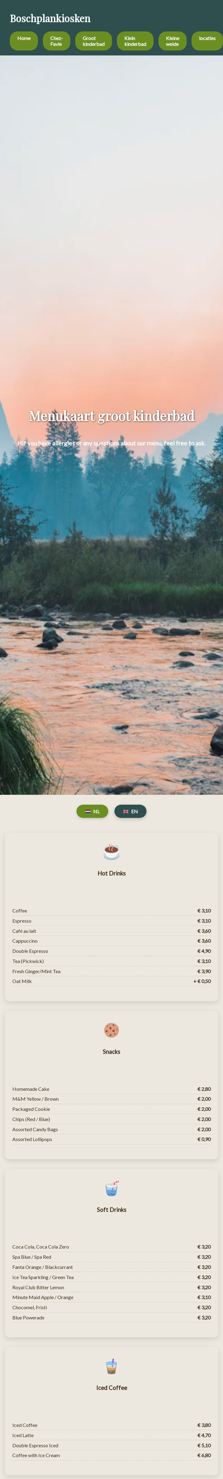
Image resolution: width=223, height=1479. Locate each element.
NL (92, 811)
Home (24, 38)
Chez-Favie (56, 41)
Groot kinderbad (94, 41)
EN (130, 811)
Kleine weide (172, 41)
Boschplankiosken (50, 18)
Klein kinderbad (135, 41)
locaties (207, 38)
